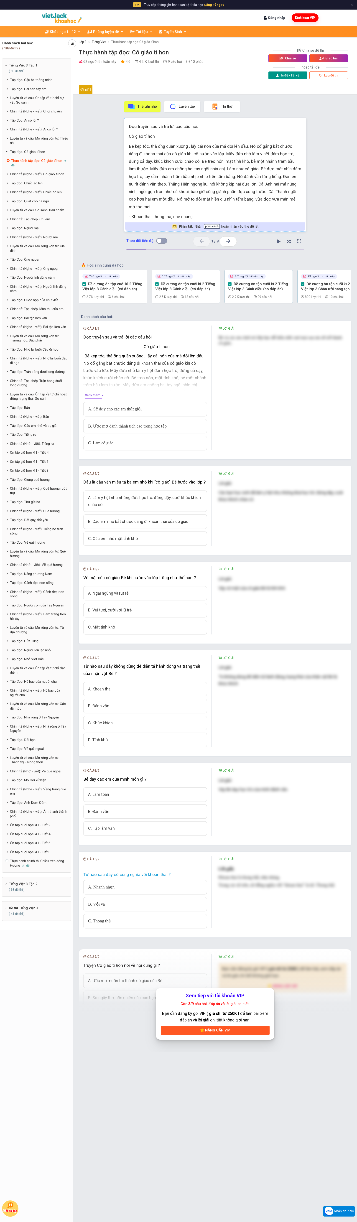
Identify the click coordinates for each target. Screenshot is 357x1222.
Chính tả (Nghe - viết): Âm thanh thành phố (38, 814)
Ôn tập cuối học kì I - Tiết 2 (30, 825)
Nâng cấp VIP (215, 1030)
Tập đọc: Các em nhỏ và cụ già (33, 426)
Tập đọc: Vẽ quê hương (27, 542)
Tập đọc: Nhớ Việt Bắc (27, 659)
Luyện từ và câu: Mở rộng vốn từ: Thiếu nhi (39, 140)
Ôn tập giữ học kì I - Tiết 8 (29, 470)
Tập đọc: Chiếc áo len (26, 183)
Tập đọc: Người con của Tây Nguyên (37, 605)
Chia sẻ (288, 58)
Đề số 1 (85, 90)
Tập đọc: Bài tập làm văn (28, 318)
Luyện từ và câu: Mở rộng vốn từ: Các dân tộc (38, 706)
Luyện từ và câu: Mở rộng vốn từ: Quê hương (38, 553)
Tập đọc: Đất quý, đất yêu (29, 520)
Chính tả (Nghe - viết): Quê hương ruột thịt (38, 490)
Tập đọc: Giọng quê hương (30, 480)
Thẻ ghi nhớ (142, 106)
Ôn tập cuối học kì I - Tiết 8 (30, 852)
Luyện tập (182, 106)
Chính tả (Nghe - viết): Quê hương (35, 511)
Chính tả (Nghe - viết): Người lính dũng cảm (38, 289)
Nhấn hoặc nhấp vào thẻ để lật (215, 226)
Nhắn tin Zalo (339, 1211)
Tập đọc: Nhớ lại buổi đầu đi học (34, 349)
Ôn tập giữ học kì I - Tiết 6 (29, 462)
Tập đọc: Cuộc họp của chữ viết (34, 300)
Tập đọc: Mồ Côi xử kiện (28, 780)
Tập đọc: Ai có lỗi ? (24, 120)
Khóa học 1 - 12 (62, 32)
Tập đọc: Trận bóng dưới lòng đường (37, 372)
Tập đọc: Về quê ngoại (27, 749)
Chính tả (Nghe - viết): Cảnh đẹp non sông (37, 594)
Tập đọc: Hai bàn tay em (28, 89)
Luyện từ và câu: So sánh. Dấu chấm (37, 210)
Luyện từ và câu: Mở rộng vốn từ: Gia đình (37, 248)
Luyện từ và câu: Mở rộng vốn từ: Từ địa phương (37, 630)
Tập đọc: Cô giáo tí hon (27, 152)
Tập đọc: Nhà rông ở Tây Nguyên (34, 717)
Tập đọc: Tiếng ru (23, 435)
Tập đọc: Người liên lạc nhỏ (30, 650)
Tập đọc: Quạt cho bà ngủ (29, 201)
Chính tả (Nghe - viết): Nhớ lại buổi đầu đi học (38, 360)
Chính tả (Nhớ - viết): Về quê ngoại (35, 771)
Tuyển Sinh (172, 32)
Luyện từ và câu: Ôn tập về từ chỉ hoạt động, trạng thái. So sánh (38, 396)
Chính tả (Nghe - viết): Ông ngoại (34, 269)
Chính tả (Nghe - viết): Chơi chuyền (36, 111)
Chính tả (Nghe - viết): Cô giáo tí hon (37, 174)
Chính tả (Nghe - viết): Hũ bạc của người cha (35, 692)
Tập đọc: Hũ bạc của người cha (33, 682)
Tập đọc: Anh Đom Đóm (28, 803)
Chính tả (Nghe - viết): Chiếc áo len (36, 192)
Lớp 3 (83, 42)
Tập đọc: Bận (20, 408)
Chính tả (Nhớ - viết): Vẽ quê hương (36, 565)
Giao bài (328, 58)
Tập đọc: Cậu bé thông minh (31, 80)
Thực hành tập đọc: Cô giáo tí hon (135, 42)
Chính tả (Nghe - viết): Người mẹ (34, 237)
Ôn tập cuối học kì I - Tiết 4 (30, 834)
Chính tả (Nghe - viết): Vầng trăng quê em (38, 791)
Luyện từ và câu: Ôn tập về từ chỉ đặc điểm (38, 670)
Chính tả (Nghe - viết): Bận (29, 417)
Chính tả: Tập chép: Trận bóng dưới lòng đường (36, 383)
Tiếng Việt (99, 42)
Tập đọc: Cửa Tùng (24, 641)
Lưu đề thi (328, 75)
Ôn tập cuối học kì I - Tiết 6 (30, 843)
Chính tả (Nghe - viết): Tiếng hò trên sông (36, 531)
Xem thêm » (94, 395)
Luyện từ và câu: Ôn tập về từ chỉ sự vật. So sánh (37, 100)
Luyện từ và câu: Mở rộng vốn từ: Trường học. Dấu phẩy (34, 338)
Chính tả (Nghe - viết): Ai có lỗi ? (34, 129)
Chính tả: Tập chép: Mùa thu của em (37, 309)
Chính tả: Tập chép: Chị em (30, 219)
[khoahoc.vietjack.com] (62, 18)
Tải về (287, 75)
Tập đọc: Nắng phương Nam (31, 574)
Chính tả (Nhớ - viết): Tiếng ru (32, 444)
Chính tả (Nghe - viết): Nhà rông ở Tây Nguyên (38, 728)
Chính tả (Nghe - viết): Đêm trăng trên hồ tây (38, 616)
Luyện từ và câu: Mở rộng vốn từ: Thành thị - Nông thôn (34, 760)
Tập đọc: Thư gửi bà (25, 502)
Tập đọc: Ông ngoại (24, 259)
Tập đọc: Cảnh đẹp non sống (32, 583)
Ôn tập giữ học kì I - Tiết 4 (29, 453)
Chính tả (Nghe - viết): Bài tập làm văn (38, 327)
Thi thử (221, 106)
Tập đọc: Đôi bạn (23, 740)
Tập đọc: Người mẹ (24, 228)
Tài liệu (141, 32)
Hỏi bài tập (10, 1207)
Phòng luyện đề (105, 32)
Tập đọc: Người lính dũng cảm (32, 277)
